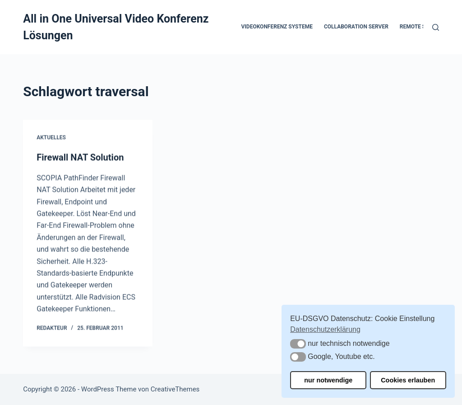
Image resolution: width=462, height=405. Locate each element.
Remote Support (423, 26)
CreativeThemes (175, 389)
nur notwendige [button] (328, 380)
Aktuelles (51, 138)
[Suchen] (435, 27)
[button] (298, 344)
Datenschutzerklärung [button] (325, 329)
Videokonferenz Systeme (277, 26)
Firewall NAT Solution (80, 157)
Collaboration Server (356, 26)
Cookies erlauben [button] (408, 380)
